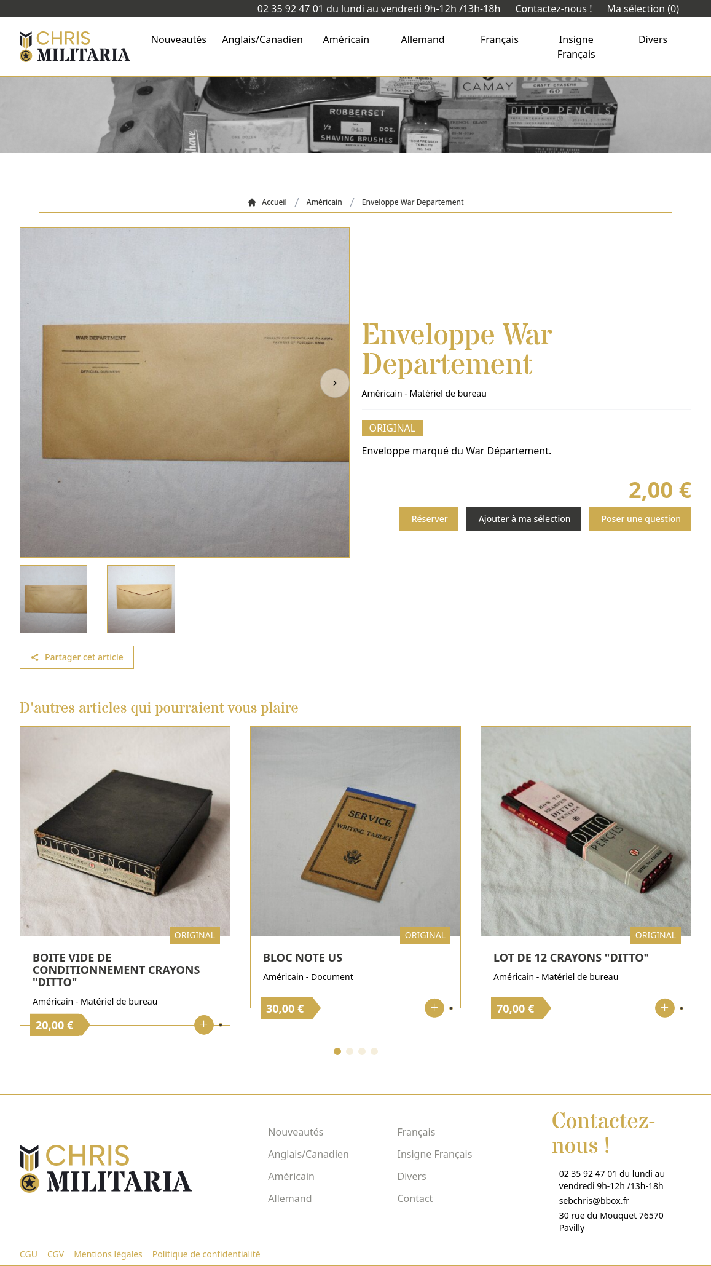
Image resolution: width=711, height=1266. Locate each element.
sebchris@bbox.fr (594, 1200)
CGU (28, 1254)
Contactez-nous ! (553, 8)
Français (500, 39)
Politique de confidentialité (206, 1254)
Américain (346, 39)
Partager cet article (77, 657)
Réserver (430, 518)
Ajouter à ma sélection (525, 518)
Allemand (423, 39)
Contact (415, 1198)
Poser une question (642, 518)
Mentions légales (108, 1254)
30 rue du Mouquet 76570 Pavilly (611, 1221)
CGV (55, 1254)
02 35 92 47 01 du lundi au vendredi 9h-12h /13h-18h (379, 8)
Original (392, 428)
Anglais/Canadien (262, 39)
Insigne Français (576, 47)
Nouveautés (178, 39)
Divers (652, 39)
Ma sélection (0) (643, 8)
